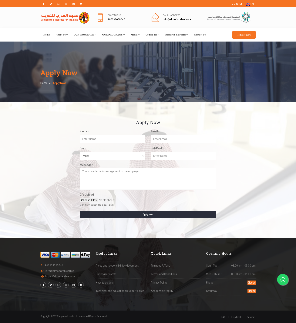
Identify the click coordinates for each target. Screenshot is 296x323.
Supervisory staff (106, 274)
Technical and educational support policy (120, 290)
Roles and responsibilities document (117, 265)
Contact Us (114, 15)
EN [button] (250, 3)
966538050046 (54, 265)
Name (84, 131)
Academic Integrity (162, 290)
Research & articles (176, 34)
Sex (83, 148)
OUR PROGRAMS (85, 34)
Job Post (157, 148)
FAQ (223, 317)
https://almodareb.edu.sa (60, 276)
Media (135, 34)
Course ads (152, 34)
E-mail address (171, 15)
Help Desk (236, 317)
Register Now (244, 34)
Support (251, 317)
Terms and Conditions (164, 274)
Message (86, 165)
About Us (62, 34)
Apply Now (148, 214)
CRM (237, 3)
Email (155, 131)
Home (46, 34)
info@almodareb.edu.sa (59, 270)
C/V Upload (87, 194)
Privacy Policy (159, 282)
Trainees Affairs (160, 265)
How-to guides (104, 282)
